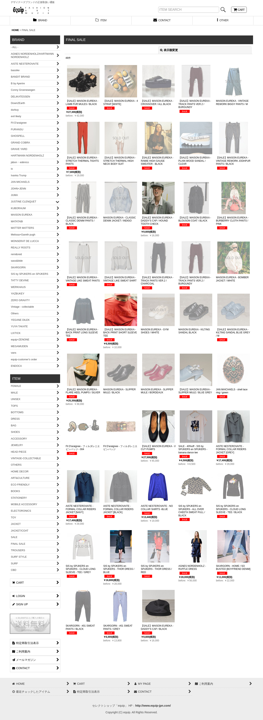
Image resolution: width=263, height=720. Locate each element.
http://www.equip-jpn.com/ (153, 705)
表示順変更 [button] (169, 50)
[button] (223, 20)
